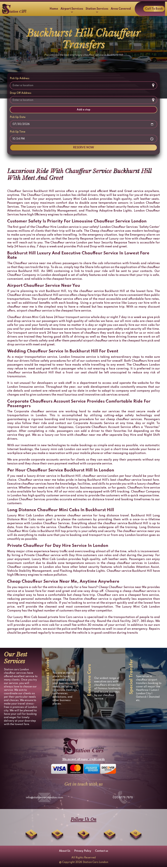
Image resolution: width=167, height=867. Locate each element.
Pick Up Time (17, 132)
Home (54, 8)
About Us (64, 851)
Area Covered (121, 8)
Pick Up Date (17, 117)
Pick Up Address (19, 78)
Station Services (97, 10)
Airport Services (72, 10)
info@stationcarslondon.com (44, 797)
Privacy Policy (82, 851)
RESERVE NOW (83, 147)
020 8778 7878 (123, 797)
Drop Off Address (20, 93)
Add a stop (83, 109)
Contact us (101, 851)
